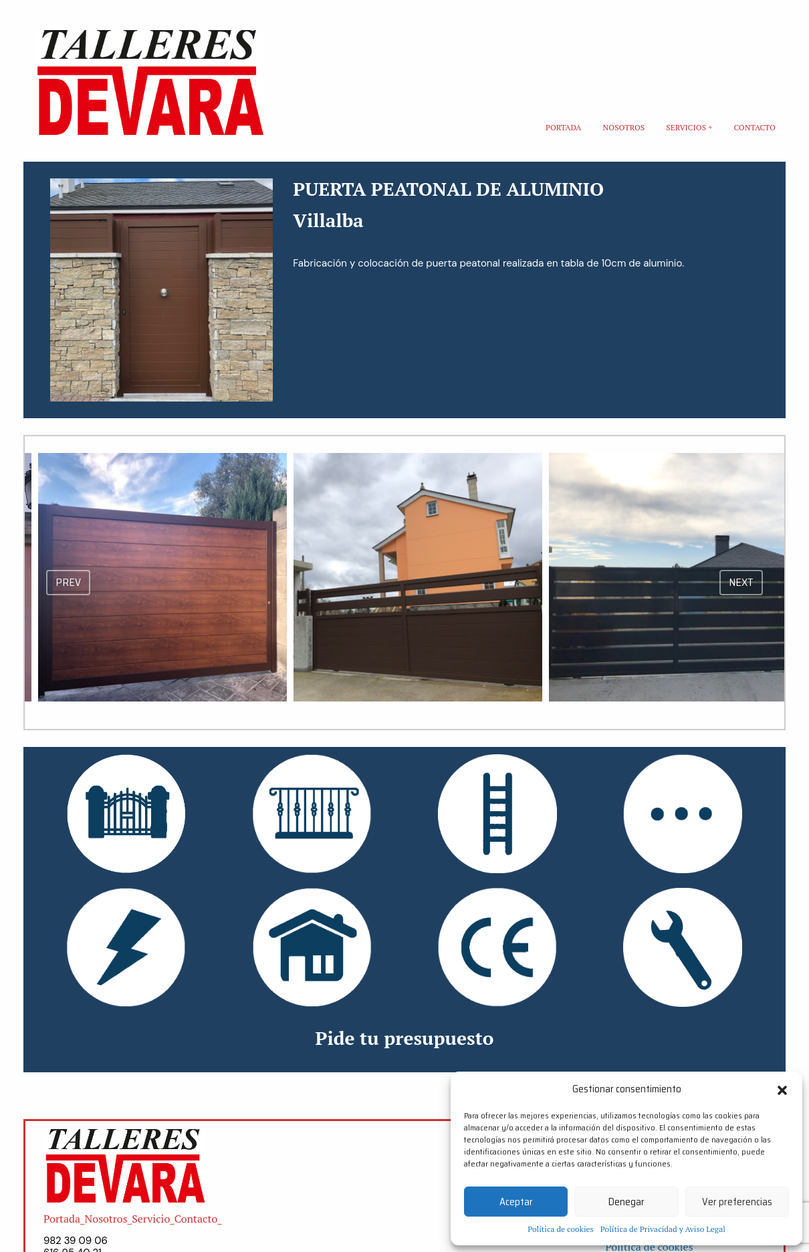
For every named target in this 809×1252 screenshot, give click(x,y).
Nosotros (624, 127)
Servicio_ (153, 1218)
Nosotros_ (108, 1218)
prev (68, 582)
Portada (564, 127)
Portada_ (64, 1218)
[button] (782, 1089)
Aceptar (516, 1202)
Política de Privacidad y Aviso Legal (662, 1229)
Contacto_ (198, 1218)
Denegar (626, 1202)
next (741, 582)
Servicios (686, 127)
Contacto (754, 127)
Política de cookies (561, 1229)
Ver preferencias (737, 1202)
